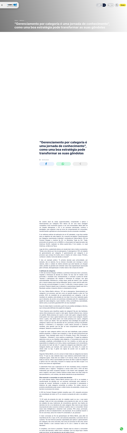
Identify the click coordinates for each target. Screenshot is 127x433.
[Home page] (12, 5)
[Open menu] (2, 5)
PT (98, 5)
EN (101, 5)
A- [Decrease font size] (112, 5)
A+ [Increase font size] (109, 5)
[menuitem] (49, 399)
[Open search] (116, 5)
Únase (123, 5)
